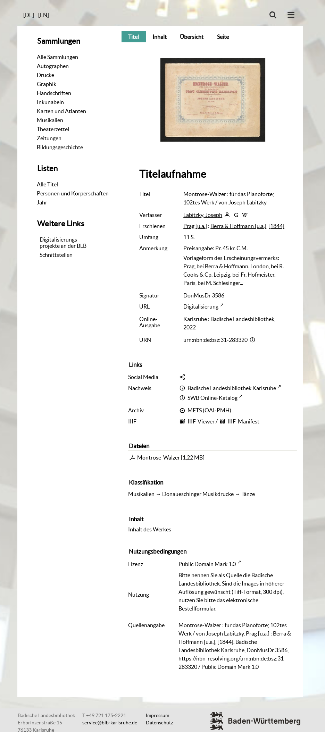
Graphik (46, 84)
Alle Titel (47, 184)
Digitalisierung (200, 306)
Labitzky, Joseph (202, 215)
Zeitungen (49, 138)
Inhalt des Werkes (149, 529)
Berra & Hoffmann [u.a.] (238, 226)
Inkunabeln (50, 102)
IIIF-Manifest (243, 421)
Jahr (42, 202)
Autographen (53, 66)
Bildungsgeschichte (60, 147)
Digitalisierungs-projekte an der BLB (63, 242)
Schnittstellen (56, 255)
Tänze (248, 494)
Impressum (157, 715)
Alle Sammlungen (57, 57)
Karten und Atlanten (61, 111)
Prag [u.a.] (195, 226)
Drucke (45, 75)
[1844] (276, 226)
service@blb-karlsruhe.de (109, 722)
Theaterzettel (53, 129)
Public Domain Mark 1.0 (207, 564)
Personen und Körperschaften (73, 193)
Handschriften (54, 93)
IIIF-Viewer (201, 421)
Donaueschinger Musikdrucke (198, 494)
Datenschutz (159, 722)
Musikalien (50, 120)
